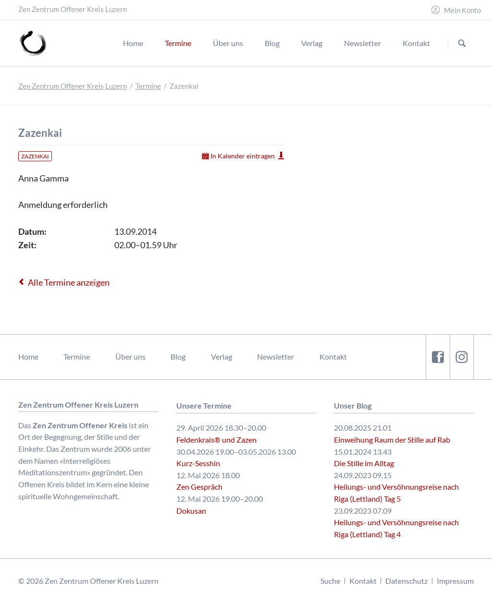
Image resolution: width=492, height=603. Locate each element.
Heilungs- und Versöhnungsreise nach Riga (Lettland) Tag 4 (396, 528)
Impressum (455, 580)
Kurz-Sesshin (198, 463)
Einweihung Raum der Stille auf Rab (392, 439)
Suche (330, 580)
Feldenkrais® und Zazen (216, 439)
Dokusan (191, 510)
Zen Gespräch (199, 486)
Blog (178, 356)
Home (28, 356)
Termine (148, 86)
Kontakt (333, 356)
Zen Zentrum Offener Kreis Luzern (72, 86)
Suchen (462, 43)
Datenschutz (406, 580)
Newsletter (275, 356)
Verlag (221, 356)
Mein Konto (462, 10)
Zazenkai (35, 156)
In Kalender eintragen (242, 156)
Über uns (130, 356)
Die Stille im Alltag (364, 463)
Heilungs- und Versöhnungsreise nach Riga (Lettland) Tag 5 (396, 492)
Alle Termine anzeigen (69, 282)
